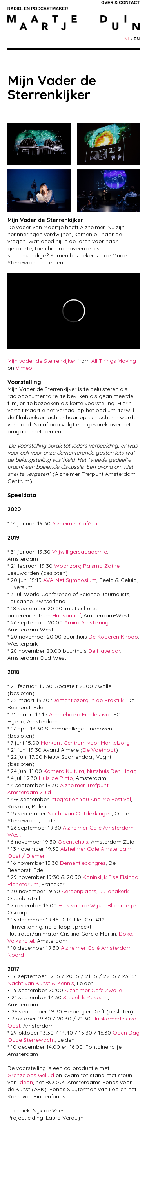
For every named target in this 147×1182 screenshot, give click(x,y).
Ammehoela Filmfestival (80, 714)
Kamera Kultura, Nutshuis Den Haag (90, 771)
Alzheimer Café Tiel (77, 523)
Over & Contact (120, 2)
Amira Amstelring (86, 622)
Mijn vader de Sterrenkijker (41, 360)
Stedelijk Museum (85, 997)
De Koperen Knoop (113, 636)
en (137, 39)
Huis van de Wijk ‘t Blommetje (97, 905)
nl (127, 39)
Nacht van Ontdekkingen (79, 813)
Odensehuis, (73, 841)
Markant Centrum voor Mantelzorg (85, 742)
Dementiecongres (83, 862)
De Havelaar (104, 650)
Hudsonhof (66, 615)
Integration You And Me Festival (90, 799)
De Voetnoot (99, 749)
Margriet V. (98, 1166)
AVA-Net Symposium (69, 580)
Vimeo (24, 367)
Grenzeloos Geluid (30, 1075)
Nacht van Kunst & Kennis (40, 983)
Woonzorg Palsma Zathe (87, 565)
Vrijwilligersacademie (79, 551)
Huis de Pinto (56, 778)
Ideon (25, 1082)
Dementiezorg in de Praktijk (87, 700)
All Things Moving (113, 360)
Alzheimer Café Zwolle (93, 990)
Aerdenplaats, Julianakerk (95, 891)
